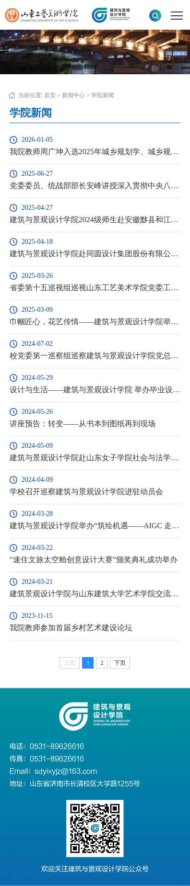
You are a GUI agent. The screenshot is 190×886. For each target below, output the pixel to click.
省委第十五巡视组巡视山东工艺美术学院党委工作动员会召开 (95, 288)
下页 (120, 662)
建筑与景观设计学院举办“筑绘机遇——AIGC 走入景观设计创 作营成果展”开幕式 (95, 526)
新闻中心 (73, 95)
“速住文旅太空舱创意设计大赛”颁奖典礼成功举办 (94, 560)
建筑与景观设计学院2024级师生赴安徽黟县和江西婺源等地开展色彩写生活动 (95, 220)
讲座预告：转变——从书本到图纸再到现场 (82, 424)
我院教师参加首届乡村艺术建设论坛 (71, 628)
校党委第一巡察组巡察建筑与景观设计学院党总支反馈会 (95, 356)
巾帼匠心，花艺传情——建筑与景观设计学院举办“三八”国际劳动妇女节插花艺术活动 (95, 322)
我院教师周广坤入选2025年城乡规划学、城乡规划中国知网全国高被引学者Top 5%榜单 (95, 152)
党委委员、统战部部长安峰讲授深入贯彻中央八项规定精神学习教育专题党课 (95, 186)
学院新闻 (102, 95)
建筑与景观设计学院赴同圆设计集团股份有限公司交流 (95, 254)
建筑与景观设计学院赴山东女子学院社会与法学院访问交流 (95, 458)
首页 (50, 95)
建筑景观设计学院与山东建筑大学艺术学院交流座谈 (95, 594)
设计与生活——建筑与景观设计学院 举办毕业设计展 (95, 390)
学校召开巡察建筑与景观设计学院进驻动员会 (86, 492)
